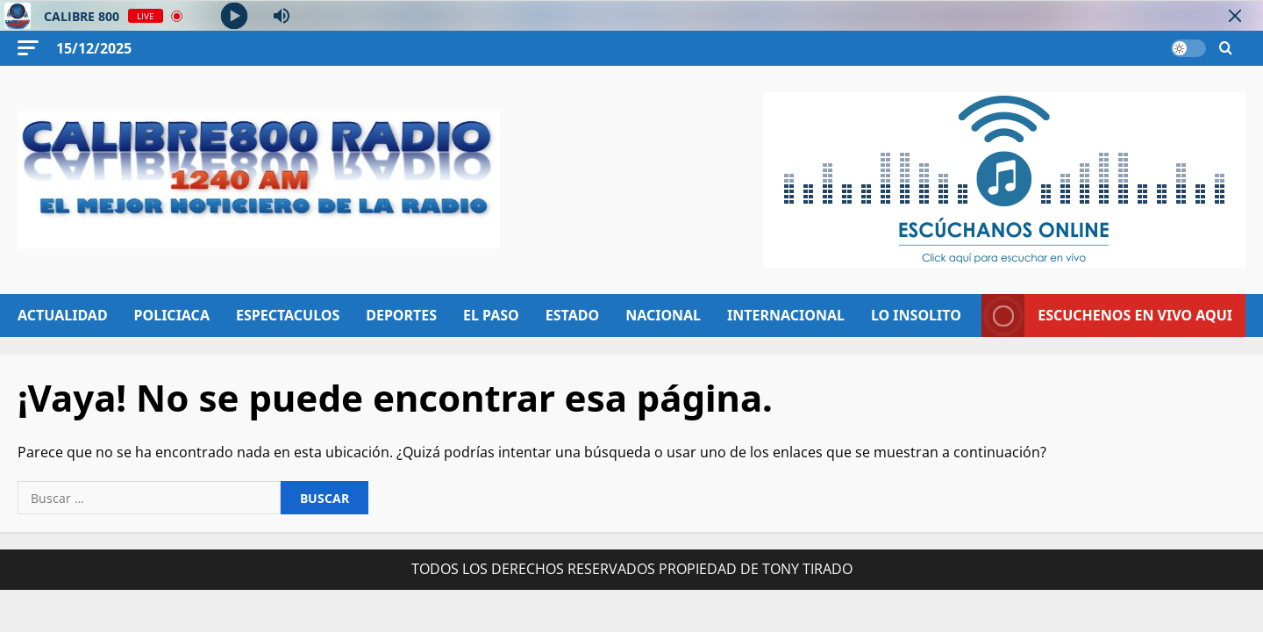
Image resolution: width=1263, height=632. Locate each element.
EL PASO (491, 315)
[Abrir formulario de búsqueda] (1225, 49)
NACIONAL (663, 315)
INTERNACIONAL (786, 315)
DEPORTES (401, 315)
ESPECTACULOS (287, 315)
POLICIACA (172, 315)
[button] (28, 47)
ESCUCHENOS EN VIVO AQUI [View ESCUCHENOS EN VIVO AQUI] (1106, 315)
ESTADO (572, 315)
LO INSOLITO (916, 315)
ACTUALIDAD (63, 315)
